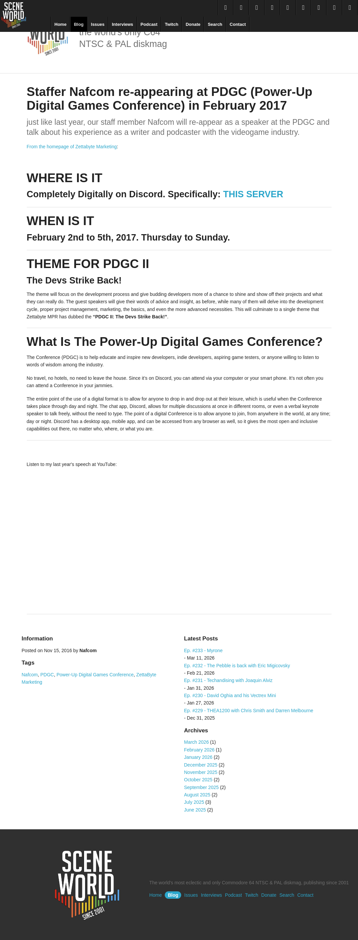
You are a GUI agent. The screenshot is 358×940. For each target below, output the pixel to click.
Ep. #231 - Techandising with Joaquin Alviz (228, 680)
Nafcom (30, 674)
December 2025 (201, 765)
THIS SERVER (253, 194)
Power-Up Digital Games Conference (95, 674)
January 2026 (198, 757)
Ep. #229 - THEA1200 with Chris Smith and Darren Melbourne (248, 710)
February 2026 (199, 749)
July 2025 (194, 802)
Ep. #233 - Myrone (203, 650)
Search (215, 24)
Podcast (149, 24)
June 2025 (195, 810)
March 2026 (196, 742)
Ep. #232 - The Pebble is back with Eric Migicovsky (237, 665)
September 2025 (201, 787)
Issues (97, 24)
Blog (79, 24)
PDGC (47, 674)
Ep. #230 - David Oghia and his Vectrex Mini (230, 695)
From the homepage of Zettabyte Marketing (72, 146)
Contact (238, 24)
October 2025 (198, 779)
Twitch (171, 24)
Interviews (122, 24)
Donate (193, 24)
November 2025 (201, 772)
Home (61, 24)
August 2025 (197, 794)
